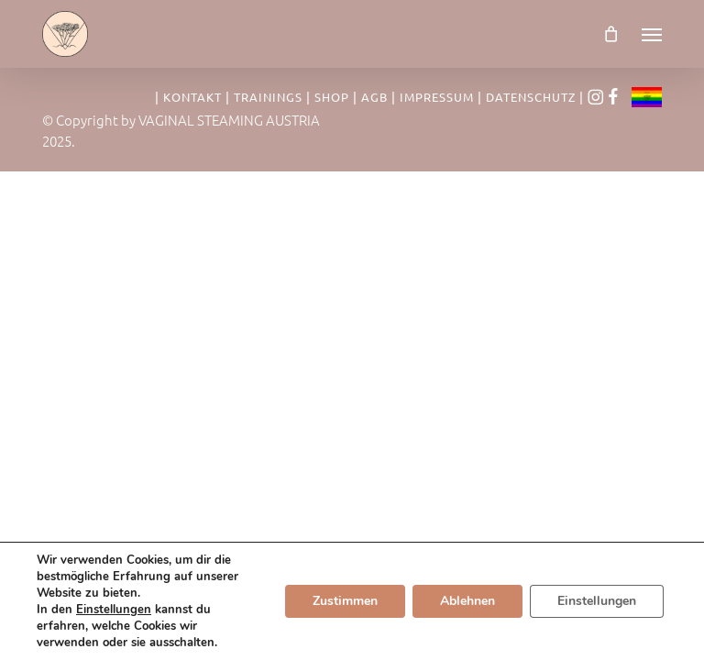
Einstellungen (113, 609)
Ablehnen (467, 601)
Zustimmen (345, 601)
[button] (652, 34)
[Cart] (611, 34)
